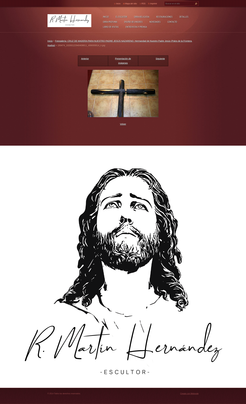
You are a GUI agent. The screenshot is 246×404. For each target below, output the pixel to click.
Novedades (155, 21)
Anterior (85, 58)
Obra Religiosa (141, 16)
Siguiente (160, 58)
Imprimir (153, 4)
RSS (144, 4)
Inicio (106, 16)
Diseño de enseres (133, 21)
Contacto (172, 21)
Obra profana (110, 21)
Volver (123, 124)
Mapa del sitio (131, 4)
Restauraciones (164, 16)
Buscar (195, 3)
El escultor (121, 16)
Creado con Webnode (189, 393)
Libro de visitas (111, 26)
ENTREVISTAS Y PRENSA (136, 26)
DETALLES (183, 16)
